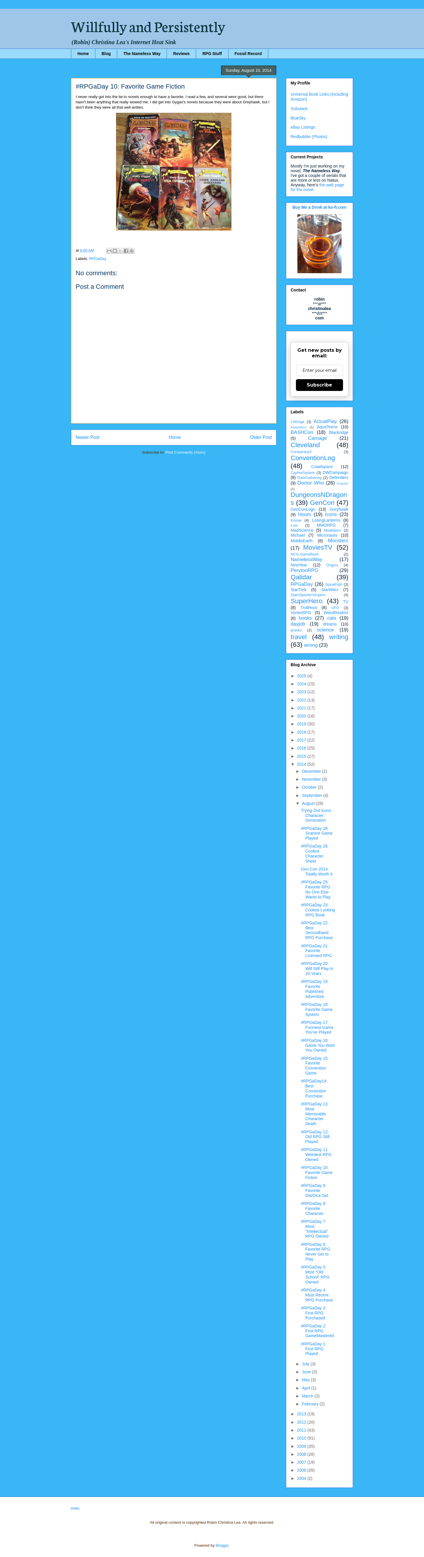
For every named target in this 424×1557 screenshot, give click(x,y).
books (305, 618)
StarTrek (298, 589)
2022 (302, 700)
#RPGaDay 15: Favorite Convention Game (315, 1065)
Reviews (181, 53)
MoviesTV (317, 547)
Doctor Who (310, 483)
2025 (302, 676)
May (306, 1379)
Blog (106, 53)
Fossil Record (248, 53)
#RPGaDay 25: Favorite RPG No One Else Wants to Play (316, 889)
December (312, 771)
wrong (311, 645)
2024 (302, 684)
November (312, 779)
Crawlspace (322, 466)
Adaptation (299, 427)
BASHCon (302, 432)
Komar (296, 520)
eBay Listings (303, 127)
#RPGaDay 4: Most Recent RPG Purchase (317, 1295)
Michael (298, 535)
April (306, 1388)
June (307, 1371)
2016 (302, 748)
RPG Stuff (212, 53)
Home (83, 53)
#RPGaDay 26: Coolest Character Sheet (315, 853)
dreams (330, 624)
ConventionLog (313, 458)
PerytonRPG (304, 570)
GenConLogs (303, 509)
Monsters (338, 540)
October (310, 787)
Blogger (222, 1545)
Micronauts (327, 535)
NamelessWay (306, 559)
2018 (302, 732)
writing (338, 637)
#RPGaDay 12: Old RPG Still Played (315, 1137)
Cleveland (305, 445)
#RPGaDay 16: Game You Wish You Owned (318, 1045)
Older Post (261, 437)
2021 (302, 708)
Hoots (304, 514)
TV (345, 601)
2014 (302, 764)
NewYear (299, 565)
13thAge (297, 422)
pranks (296, 630)
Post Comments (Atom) (185, 452)
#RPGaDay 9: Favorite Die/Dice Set (314, 1190)
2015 (302, 756)
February (310, 1404)
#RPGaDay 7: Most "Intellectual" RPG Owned (315, 1228)
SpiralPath (333, 585)
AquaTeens (327, 427)
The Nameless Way (141, 53)
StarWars (329, 589)
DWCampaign (335, 472)
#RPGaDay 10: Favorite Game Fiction (317, 1172)
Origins (332, 565)
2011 (302, 1430)
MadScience (302, 530)
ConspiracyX (301, 452)
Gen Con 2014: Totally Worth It (316, 871)
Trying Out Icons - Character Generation (317, 815)
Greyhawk (339, 509)
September (312, 795)
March (308, 1396)
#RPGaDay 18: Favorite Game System (317, 1009)
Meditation (332, 530)
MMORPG (326, 525)
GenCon (322, 502)
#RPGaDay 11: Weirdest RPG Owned (316, 1154)
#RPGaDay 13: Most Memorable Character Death (315, 1114)
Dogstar (342, 483)
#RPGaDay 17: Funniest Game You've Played (317, 1027)
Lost (294, 525)
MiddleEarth (302, 540)
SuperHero (306, 601)
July (306, 1364)
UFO (335, 608)
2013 (302, 1414)
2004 (302, 1478)
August (309, 803)
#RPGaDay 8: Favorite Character (313, 1208)
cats (331, 618)
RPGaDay (98, 258)
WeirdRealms (336, 612)
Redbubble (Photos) (309, 136)
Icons (331, 514)
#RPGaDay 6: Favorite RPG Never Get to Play (315, 1251)
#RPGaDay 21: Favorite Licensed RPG (316, 951)
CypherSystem (303, 473)
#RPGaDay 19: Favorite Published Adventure (315, 989)
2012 (302, 1422)
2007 (302, 1462)
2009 (302, 1446)
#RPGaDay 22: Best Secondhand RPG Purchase (317, 930)
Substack (299, 108)
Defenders (338, 477)
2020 (302, 716)
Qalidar (301, 577)
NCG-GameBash (305, 554)
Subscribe (319, 385)
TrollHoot (308, 607)
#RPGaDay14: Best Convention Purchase (314, 1088)
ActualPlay (325, 421)
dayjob (298, 624)
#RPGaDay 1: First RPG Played (313, 1349)
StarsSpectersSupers (308, 595)
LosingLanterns (326, 520)
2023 (302, 691)
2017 (302, 740)
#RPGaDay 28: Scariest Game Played (317, 833)
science (325, 630)
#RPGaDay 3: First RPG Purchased (313, 1313)
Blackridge (338, 432)
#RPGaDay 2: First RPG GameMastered (317, 1331)
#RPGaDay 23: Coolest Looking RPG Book (318, 910)
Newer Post (88, 437)
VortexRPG (301, 612)
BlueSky (298, 118)
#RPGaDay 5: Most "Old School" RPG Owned (315, 1274)
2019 (302, 724)
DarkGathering (309, 478)
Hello (75, 1508)
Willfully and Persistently (148, 25)
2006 (302, 1470)
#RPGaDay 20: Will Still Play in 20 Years (317, 968)
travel (299, 637)
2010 (302, 1438)
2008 (302, 1454)
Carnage (317, 438)
